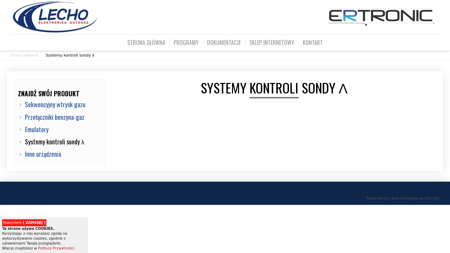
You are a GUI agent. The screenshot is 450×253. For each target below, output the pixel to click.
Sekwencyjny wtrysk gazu (55, 104)
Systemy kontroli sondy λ (70, 55)
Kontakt (313, 42)
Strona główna (146, 42)
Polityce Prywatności (56, 248)
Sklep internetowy (271, 42)
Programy (186, 42)
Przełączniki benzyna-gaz (54, 117)
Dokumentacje (224, 42)
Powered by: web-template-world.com (402, 198)
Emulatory (37, 129)
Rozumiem (24, 223)
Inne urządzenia (43, 153)
